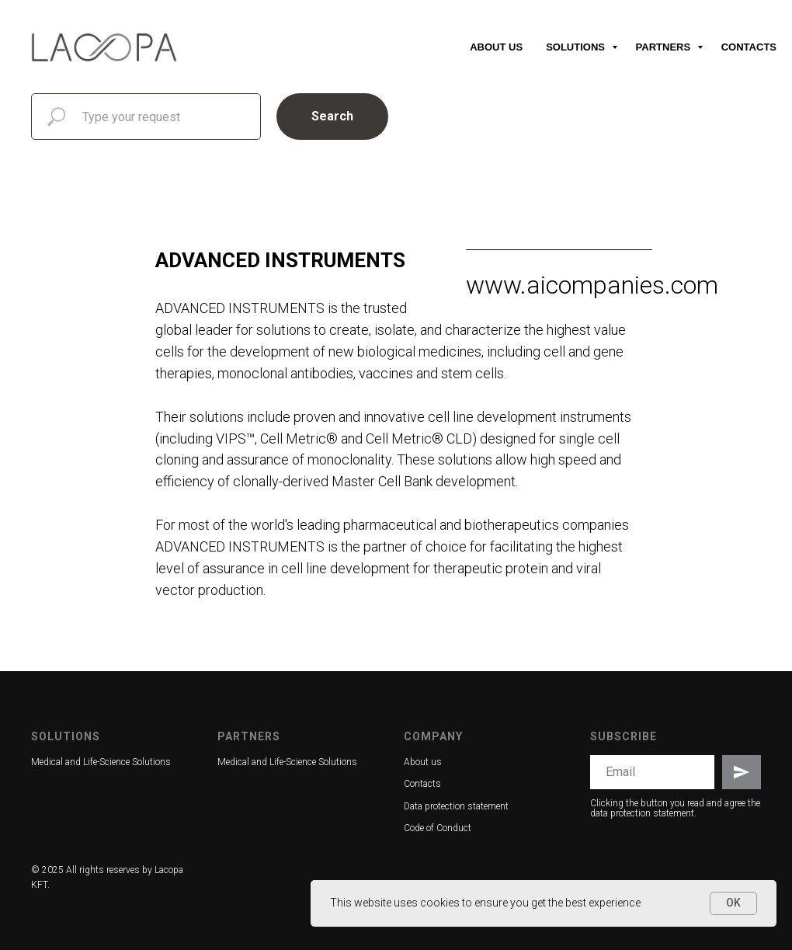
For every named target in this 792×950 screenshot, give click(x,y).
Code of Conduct (437, 828)
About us (496, 47)
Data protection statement (456, 806)
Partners (664, 47)
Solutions (576, 47)
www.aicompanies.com (592, 285)
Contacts (748, 47)
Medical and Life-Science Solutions (101, 762)
